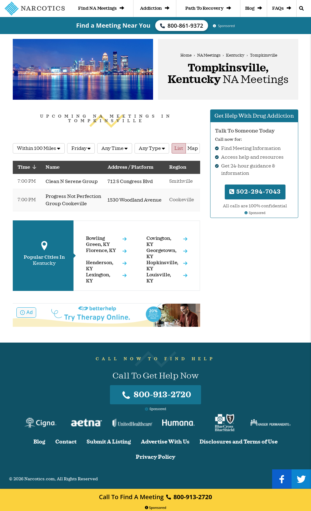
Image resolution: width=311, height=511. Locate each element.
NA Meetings (208, 55)
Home (186, 55)
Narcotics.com (39, 479)
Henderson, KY (99, 266)
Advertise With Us (165, 441)
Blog (253, 8)
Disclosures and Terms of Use (239, 441)
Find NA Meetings (101, 8)
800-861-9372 (181, 25)
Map (192, 148)
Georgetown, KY (161, 253)
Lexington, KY (98, 278)
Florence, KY (101, 250)
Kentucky (235, 55)
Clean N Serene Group (72, 181)
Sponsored (155, 507)
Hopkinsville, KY (162, 266)
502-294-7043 (255, 191)
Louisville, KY (158, 278)
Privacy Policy (155, 457)
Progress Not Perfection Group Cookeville (73, 200)
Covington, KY (158, 241)
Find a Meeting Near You (113, 25)
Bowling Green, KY (98, 241)
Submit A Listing (109, 441)
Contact (66, 441)
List (178, 148)
